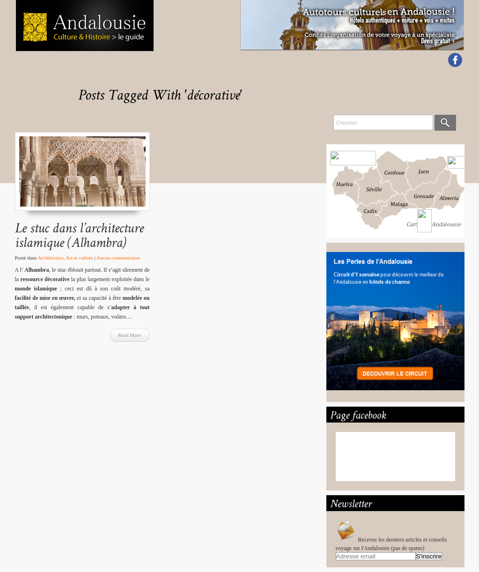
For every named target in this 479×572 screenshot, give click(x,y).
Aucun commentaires (118, 257)
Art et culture (79, 257)
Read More (129, 335)
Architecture (50, 257)
